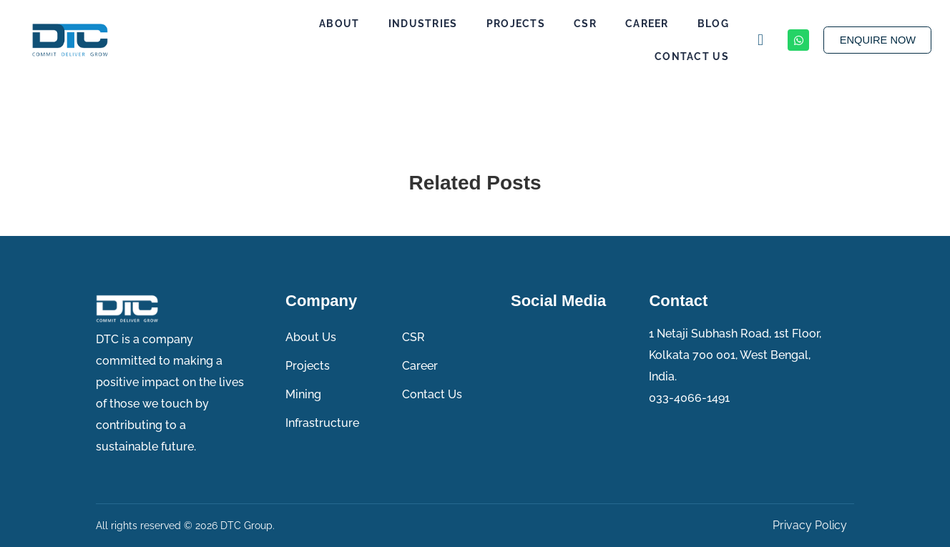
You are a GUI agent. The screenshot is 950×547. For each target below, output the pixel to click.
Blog (706, 23)
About (332, 23)
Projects (508, 23)
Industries (415, 23)
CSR (578, 23)
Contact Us (684, 56)
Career (640, 23)
